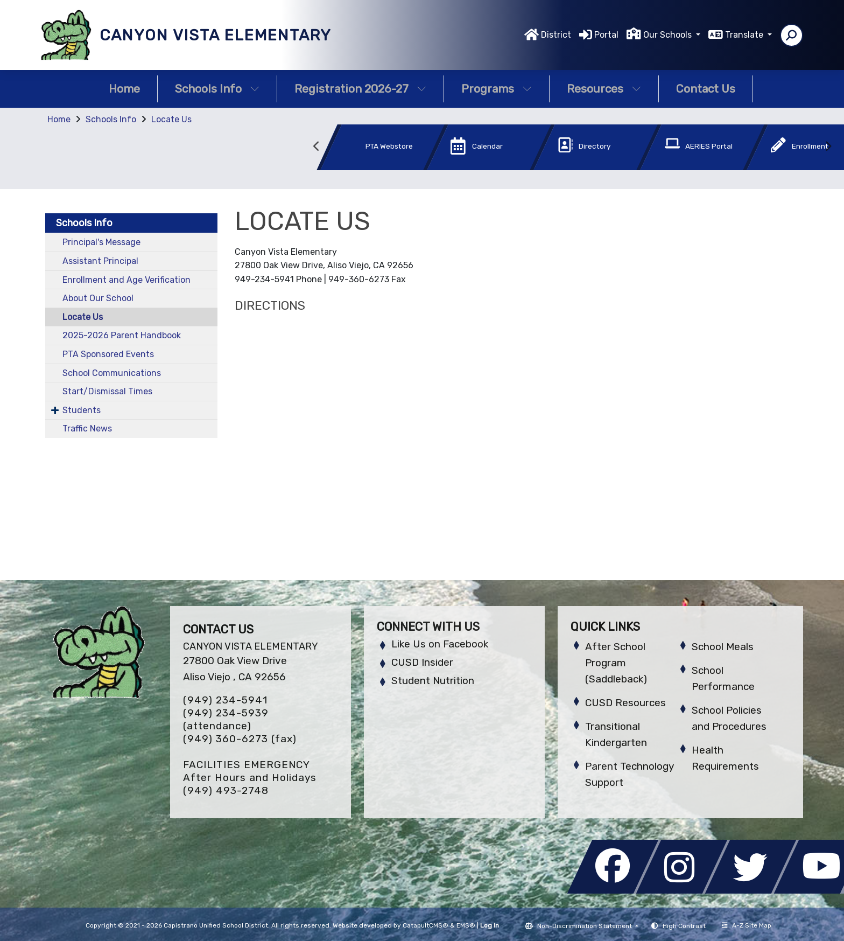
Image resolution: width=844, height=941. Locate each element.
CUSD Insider (422, 662)
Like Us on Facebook (439, 644)
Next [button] (828, 146)
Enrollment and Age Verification (126, 280)
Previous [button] (316, 146)
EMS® (465, 925)
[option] (364, 149)
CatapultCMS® (425, 925)
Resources (604, 88)
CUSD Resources (625, 702)
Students (81, 410)
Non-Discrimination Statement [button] (585, 926)
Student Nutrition (432, 680)
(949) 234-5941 (225, 700)
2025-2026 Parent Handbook (121, 335)
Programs (496, 88)
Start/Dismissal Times (107, 391)
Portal (606, 35)
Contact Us (705, 88)
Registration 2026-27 (360, 88)
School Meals (723, 646)
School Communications (111, 373)
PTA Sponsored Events (108, 354)
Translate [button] (745, 35)
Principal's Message (101, 242)
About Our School (97, 298)
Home (124, 88)
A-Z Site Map (746, 925)
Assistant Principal (100, 261)
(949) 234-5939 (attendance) (226, 719)
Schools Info (217, 88)
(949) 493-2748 (226, 790)
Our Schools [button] (668, 35)
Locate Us (171, 119)
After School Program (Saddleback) (616, 662)
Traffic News (87, 428)
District (556, 35)
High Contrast (684, 926)
